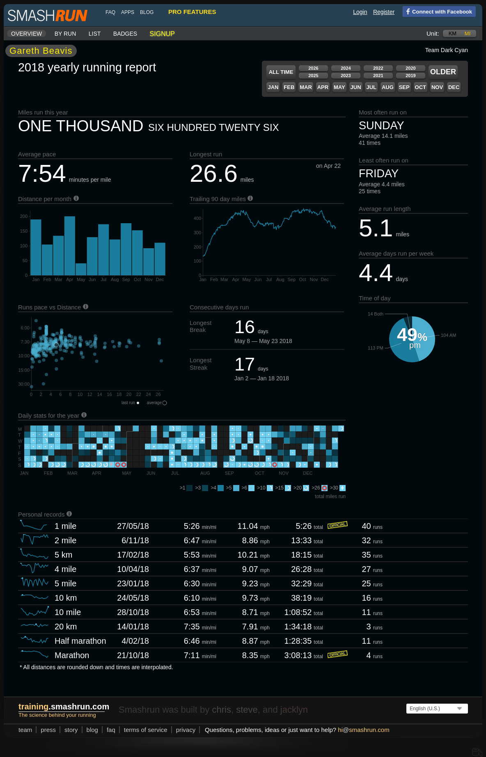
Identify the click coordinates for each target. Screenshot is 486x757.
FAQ (110, 12)
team (25, 729)
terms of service (145, 729)
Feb (289, 87)
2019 (410, 75)
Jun (356, 87)
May (339, 87)
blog (147, 12)
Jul (371, 87)
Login (360, 12)
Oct (420, 87)
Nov (437, 87)
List (95, 33)
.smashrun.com (63, 706)
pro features (192, 11)
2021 (378, 75)
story (71, 729)
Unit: (432, 33)
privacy (186, 729)
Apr (322, 87)
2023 (346, 75)
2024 (346, 68)
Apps (127, 12)
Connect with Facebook (437, 11)
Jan (273, 87)
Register (383, 12)
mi (467, 33)
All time (281, 72)
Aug (388, 87)
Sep (404, 87)
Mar (306, 87)
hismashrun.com (363, 729)
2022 (378, 68)
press (48, 729)
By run (65, 33)
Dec (453, 87)
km (453, 33)
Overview (26, 33)
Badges (125, 33)
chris (221, 709)
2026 (313, 68)
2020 (410, 68)
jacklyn (294, 709)
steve (247, 709)
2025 (313, 75)
